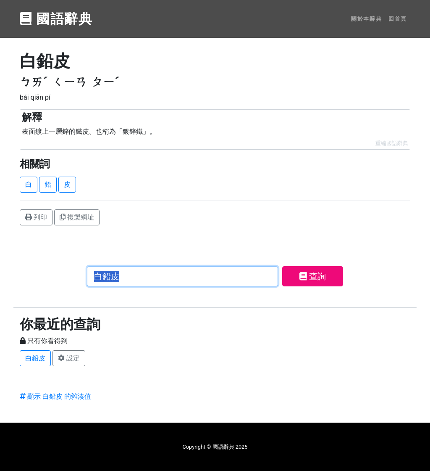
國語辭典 (56, 19)
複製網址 (77, 217)
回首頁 (397, 19)
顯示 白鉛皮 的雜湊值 (55, 396)
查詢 (312, 276)
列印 (36, 217)
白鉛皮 (35, 358)
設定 (69, 358)
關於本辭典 (366, 19)
